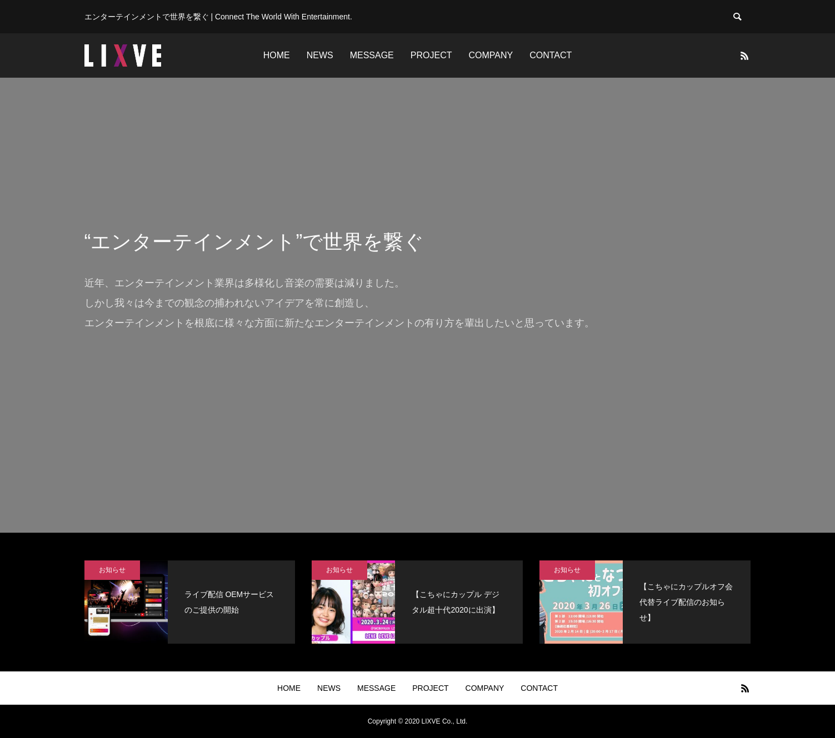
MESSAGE (372, 55)
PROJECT (431, 55)
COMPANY (490, 55)
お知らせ (112, 570)
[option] (417, 305)
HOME (276, 55)
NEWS (320, 55)
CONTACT (550, 55)
